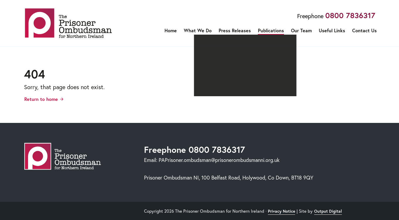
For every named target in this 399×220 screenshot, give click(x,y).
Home (171, 30)
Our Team (301, 30)
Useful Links (332, 30)
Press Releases (235, 30)
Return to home (41, 99)
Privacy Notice (281, 211)
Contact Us (364, 30)
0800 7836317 (350, 15)
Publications (271, 30)
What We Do (198, 30)
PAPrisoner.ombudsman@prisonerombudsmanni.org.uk (219, 159)
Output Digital (328, 211)
